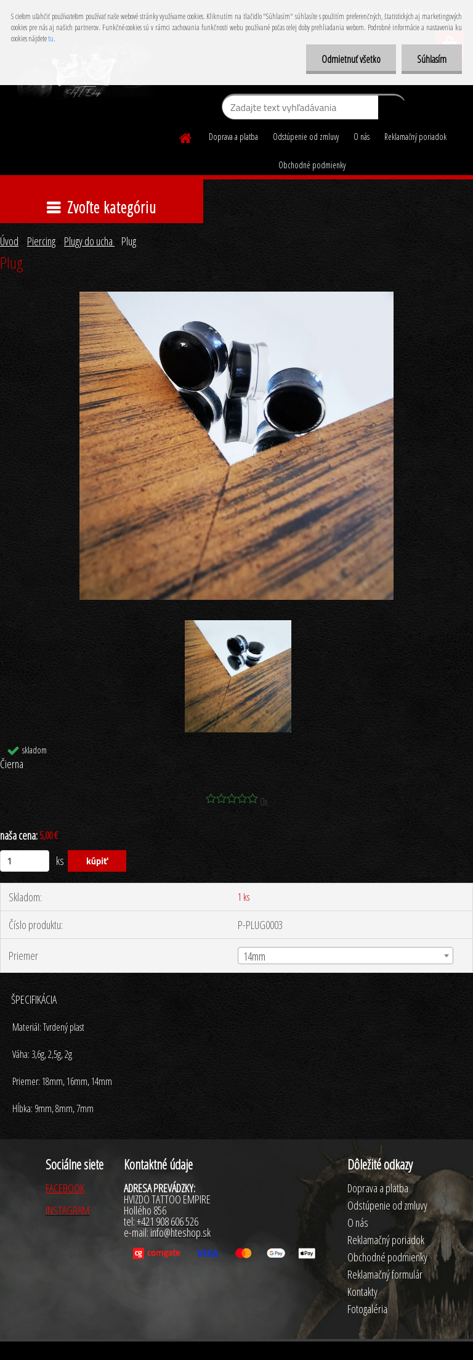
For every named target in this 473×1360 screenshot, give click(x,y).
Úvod (9, 241)
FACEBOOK (65, 1188)
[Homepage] (186, 136)
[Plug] (236, 297)
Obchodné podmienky (312, 165)
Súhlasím (432, 59)
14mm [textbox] (254, 956)
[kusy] (24, 861)
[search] (392, 110)
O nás (362, 136)
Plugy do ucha (89, 241)
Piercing (41, 241)
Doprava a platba (233, 136)
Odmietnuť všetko (351, 59)
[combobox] (345, 955)
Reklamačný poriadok (415, 136)
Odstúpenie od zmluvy (306, 136)
